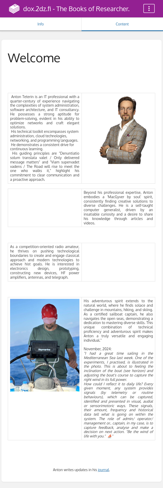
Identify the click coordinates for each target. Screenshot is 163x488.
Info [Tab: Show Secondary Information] (41, 24)
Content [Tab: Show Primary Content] (122, 24)
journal (103, 470)
